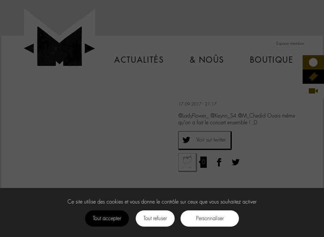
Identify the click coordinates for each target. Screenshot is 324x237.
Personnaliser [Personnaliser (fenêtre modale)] (210, 218)
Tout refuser (155, 218)
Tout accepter (107, 218)
